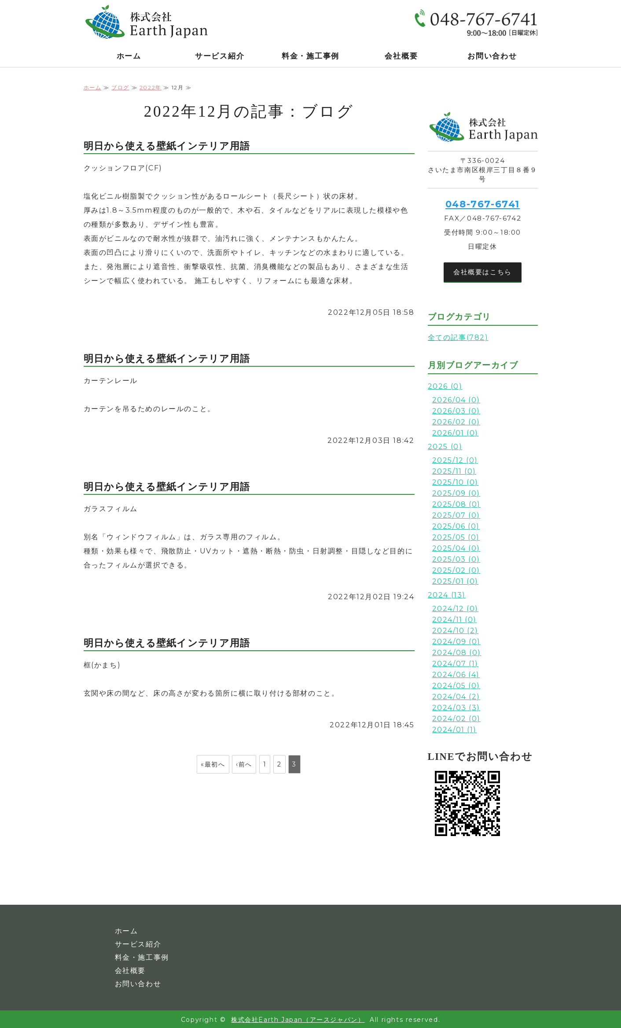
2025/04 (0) (456, 548)
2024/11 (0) (454, 619)
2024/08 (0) (456, 652)
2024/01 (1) (454, 730)
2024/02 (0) (456, 719)
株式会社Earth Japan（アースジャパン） (297, 1020)
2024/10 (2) (455, 630)
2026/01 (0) (455, 433)
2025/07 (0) (456, 515)
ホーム (129, 56)
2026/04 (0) (456, 400)
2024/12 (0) (455, 608)
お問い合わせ (492, 56)
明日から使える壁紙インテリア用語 (167, 145)
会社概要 (401, 56)
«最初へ (213, 764)
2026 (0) (445, 386)
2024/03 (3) (456, 708)
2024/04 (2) (456, 697)
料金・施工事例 (310, 56)
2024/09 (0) (456, 641)
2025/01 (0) (455, 581)
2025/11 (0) (454, 471)
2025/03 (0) (456, 559)
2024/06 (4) (456, 675)
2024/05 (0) (456, 686)
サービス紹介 (219, 56)
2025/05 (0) (456, 537)
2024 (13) (447, 595)
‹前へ (244, 764)
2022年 (151, 87)
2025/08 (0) (456, 504)
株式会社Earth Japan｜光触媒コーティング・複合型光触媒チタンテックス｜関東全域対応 (150, 22)
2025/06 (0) (456, 526)
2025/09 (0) (456, 493)
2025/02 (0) (456, 570)
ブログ (120, 87)
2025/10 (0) (455, 482)
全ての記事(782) (458, 337)
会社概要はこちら (482, 272)
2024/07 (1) (455, 664)
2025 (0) (445, 446)
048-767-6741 (482, 204)
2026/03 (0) (456, 411)
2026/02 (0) (456, 422)
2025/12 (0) (455, 460)
